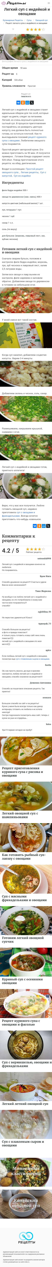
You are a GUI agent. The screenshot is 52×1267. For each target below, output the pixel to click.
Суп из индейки (22, 175)
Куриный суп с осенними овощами (22, 981)
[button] (49, 3)
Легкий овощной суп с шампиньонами (20, 815)
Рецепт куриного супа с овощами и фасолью (21, 1022)
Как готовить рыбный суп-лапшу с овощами (24, 856)
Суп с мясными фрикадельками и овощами (24, 898)
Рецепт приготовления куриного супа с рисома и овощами (22, 771)
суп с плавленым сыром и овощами (32, 659)
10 (13, 29)
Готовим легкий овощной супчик (23, 939)
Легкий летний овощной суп (25, 1104)
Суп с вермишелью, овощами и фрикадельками (27, 1064)
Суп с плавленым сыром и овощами (23, 1143)
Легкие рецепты (30, 172)
